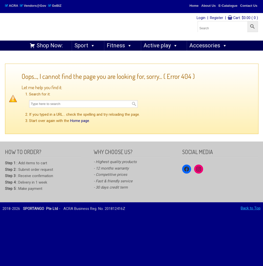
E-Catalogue (227, 6)
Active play (161, 46)
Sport (84, 46)
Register (216, 18)
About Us (208, 6)
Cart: (245, 18)
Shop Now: (50, 45)
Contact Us (248, 6)
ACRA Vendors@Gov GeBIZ (33, 6)
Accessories (208, 46)
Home (194, 6)
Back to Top (250, 208)
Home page (79, 120)
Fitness (119, 46)
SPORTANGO (79, 25)
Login (201, 18)
